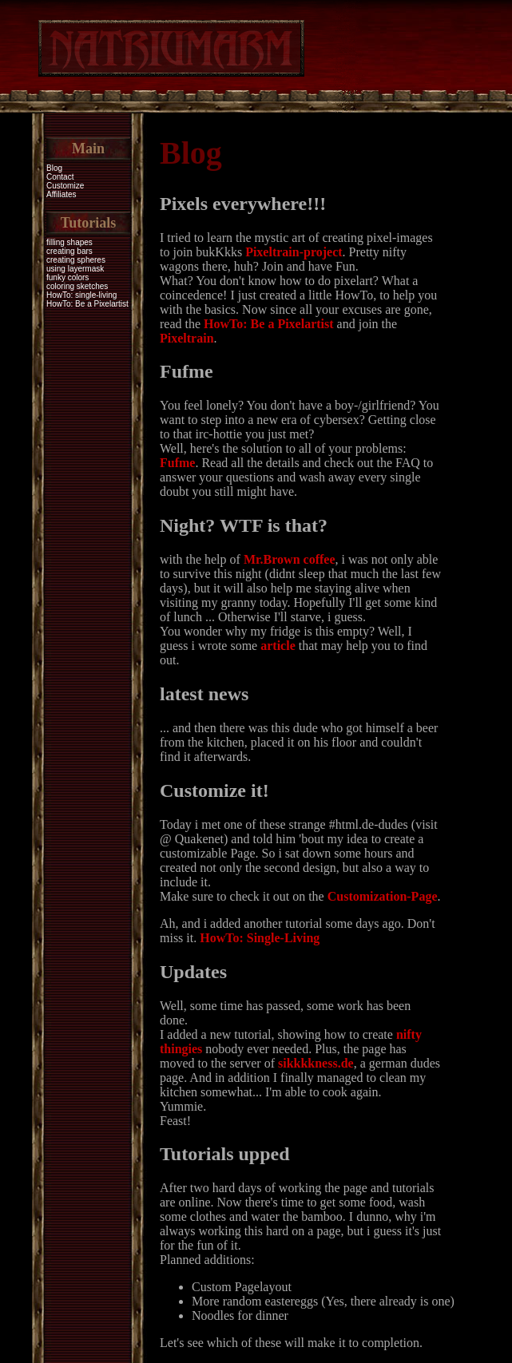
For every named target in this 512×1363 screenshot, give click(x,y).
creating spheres (75, 260)
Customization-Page (382, 896)
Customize (65, 185)
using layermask (75, 268)
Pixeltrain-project (293, 252)
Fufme (177, 463)
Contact (59, 176)
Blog (54, 168)
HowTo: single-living (81, 295)
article (278, 645)
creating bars (69, 251)
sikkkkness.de (316, 1063)
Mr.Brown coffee (289, 559)
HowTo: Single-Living (260, 938)
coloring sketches (77, 286)
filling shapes (69, 242)
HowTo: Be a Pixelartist (87, 303)
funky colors (67, 277)
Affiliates (61, 194)
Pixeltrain (187, 338)
